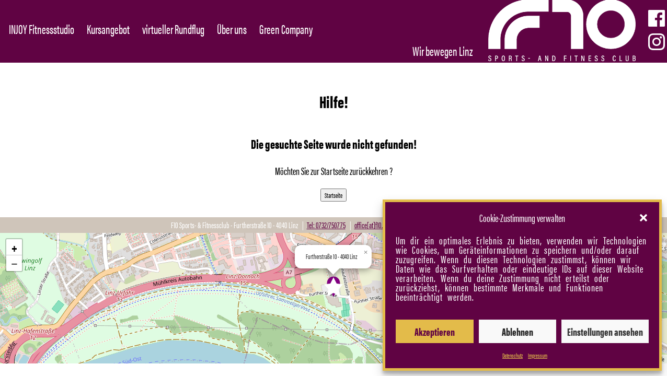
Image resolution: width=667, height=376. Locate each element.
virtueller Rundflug (173, 28)
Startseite (333, 195)
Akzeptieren (435, 331)
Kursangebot (108, 28)
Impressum (537, 355)
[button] (643, 218)
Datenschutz (512, 355)
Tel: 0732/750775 (326, 225)
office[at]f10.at (370, 225)
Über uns (232, 28)
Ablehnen (517, 331)
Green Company (286, 28)
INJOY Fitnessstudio (41, 28)
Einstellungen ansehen (605, 331)
